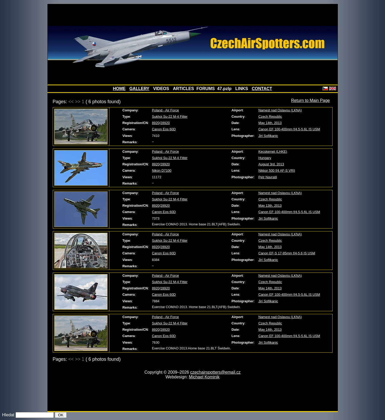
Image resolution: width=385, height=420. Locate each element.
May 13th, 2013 (270, 205)
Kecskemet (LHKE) (273, 152)
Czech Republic (270, 116)
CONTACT (262, 88)
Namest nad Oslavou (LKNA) (280, 110)
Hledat (8, 415)
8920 (155, 123)
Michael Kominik (204, 377)
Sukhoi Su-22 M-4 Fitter (170, 116)
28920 (165, 123)
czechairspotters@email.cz (215, 372)
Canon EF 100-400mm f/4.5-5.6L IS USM (289, 129)
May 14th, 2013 (270, 123)
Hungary (265, 158)
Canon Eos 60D (164, 129)
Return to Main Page (310, 100)
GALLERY (139, 88)
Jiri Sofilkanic (268, 136)
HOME (119, 88)
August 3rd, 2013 (271, 164)
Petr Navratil (268, 177)
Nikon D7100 (162, 170)
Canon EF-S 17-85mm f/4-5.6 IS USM (287, 253)
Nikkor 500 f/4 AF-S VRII (277, 170)
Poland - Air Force (165, 110)
